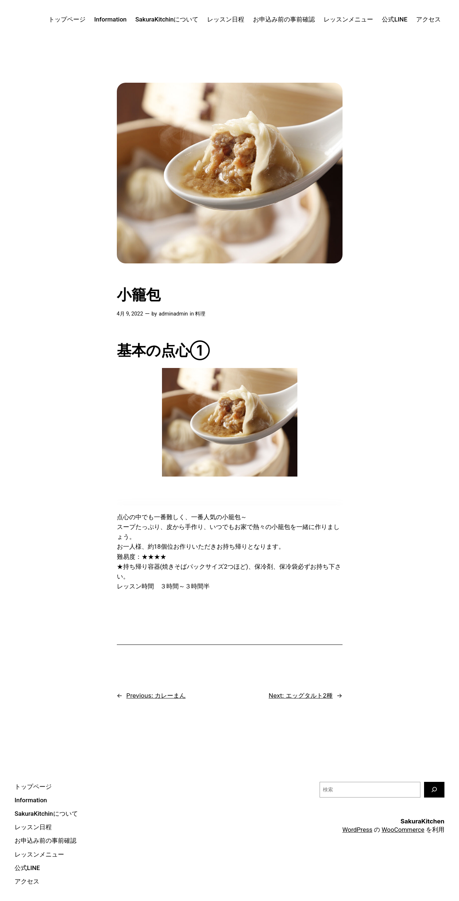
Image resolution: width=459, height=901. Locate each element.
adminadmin (173, 314)
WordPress (357, 829)
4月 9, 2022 (130, 314)
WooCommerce (402, 829)
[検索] (434, 790)
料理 (200, 314)
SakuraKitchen (422, 821)
